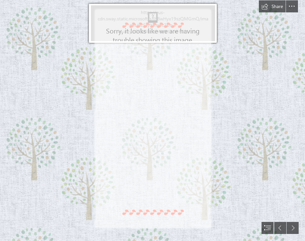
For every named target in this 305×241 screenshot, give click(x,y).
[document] (152, 120)
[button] (272, 6)
